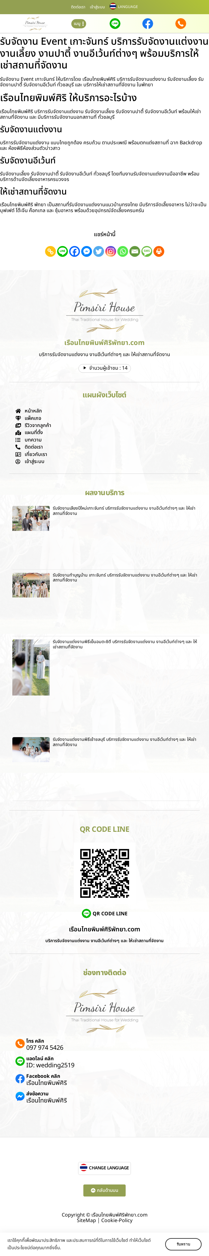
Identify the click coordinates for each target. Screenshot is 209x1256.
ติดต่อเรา (78, 7)
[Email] (134, 251)
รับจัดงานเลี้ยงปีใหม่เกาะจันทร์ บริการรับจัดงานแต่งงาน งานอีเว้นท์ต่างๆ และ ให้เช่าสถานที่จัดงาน (124, 511)
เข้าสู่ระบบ (97, 7)
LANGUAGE (128, 7)
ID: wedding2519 (50, 1065)
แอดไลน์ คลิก (40, 1058)
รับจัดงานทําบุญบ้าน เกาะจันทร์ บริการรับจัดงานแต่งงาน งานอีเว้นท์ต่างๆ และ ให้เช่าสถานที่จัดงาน (125, 578)
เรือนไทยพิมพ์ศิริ (46, 1083)
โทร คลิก (35, 1041)
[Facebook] (74, 251)
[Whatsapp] (122, 251)
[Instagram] (110, 251)
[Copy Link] (50, 251)
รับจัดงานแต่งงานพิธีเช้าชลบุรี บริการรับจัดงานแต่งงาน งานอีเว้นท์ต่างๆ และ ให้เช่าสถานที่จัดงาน (124, 742)
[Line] (62, 251)
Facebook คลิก (43, 1076)
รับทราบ (183, 1244)
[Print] (158, 251)
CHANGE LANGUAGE (109, 1168)
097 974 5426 (44, 1048)
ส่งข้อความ (37, 1094)
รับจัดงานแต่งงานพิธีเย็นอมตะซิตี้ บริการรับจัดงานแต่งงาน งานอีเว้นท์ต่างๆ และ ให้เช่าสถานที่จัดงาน (125, 644)
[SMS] (146, 251)
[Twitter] (98, 251)
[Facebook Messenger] (86, 251)
